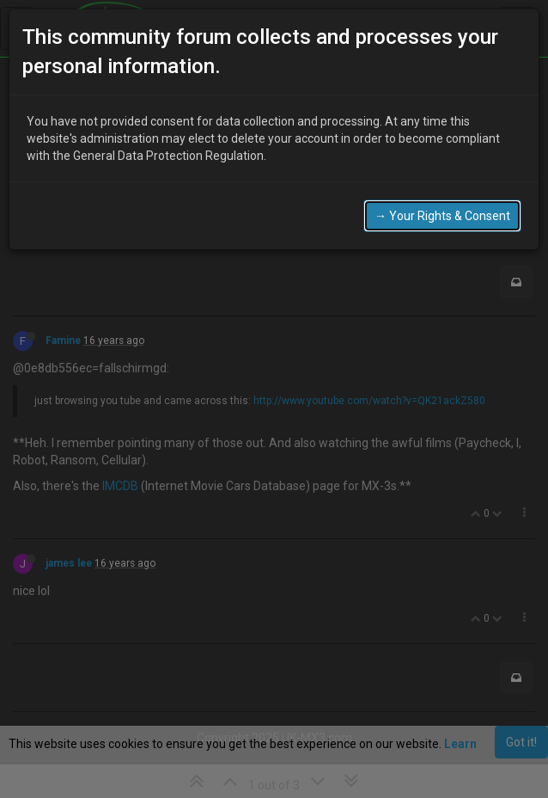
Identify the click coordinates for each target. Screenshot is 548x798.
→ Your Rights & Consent (442, 209)
